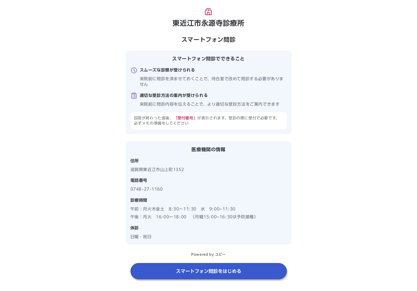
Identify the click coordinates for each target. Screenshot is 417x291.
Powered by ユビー (208, 254)
